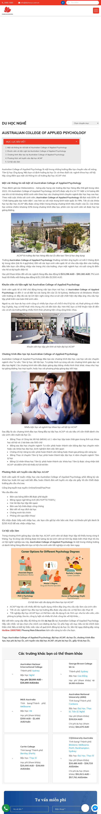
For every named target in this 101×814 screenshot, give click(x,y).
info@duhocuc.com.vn (30, 2)
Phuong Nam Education (42, 779)
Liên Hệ (34, 799)
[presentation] (50, 740)
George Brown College (80, 562)
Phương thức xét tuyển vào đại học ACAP (24, 57)
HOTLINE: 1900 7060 (50, 758)
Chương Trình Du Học (41, 783)
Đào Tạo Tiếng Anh (40, 795)
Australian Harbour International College (31, 564)
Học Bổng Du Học (39, 791)
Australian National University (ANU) (79, 594)
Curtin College (27, 645)
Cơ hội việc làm (13, 60)
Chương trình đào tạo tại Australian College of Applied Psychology (35, 53)
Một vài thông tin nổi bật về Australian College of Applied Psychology (37, 46)
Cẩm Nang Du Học (39, 787)
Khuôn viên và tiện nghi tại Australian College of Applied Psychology (36, 50)
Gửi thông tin (50, 751)
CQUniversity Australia (81, 636)
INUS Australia (28, 598)
